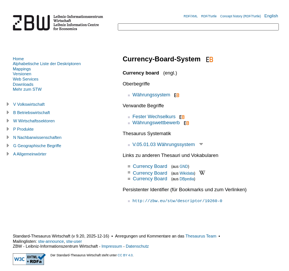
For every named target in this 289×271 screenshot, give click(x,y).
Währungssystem (151, 94)
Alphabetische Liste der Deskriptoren (47, 63)
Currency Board (150, 166)
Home (18, 58)
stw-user (74, 241)
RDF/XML (191, 16)
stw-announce (51, 241)
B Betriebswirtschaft (31, 112)
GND (183, 166)
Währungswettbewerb (156, 122)
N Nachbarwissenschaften (37, 137)
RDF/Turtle (209, 16)
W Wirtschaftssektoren (34, 121)
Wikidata (186, 173)
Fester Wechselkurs (154, 116)
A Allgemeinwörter (29, 154)
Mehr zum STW (27, 89)
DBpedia (186, 179)
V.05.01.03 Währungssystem (163, 144)
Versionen (22, 74)
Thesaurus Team (201, 236)
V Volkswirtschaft (29, 104)
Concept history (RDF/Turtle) (240, 16)
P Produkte (23, 129)
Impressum (112, 246)
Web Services (25, 79)
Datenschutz (137, 246)
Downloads (23, 84)
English (271, 16)
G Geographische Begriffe (37, 145)
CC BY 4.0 (125, 255)
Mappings (22, 69)
